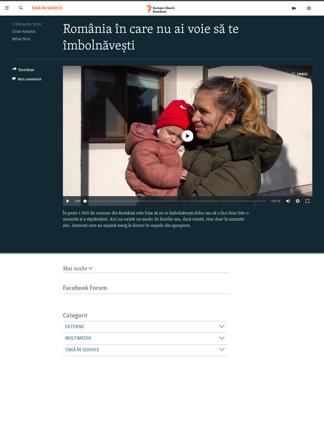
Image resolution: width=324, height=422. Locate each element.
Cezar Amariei (24, 32)
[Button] (23, 71)
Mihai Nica (21, 39)
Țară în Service (46, 8)
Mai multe (77, 269)
